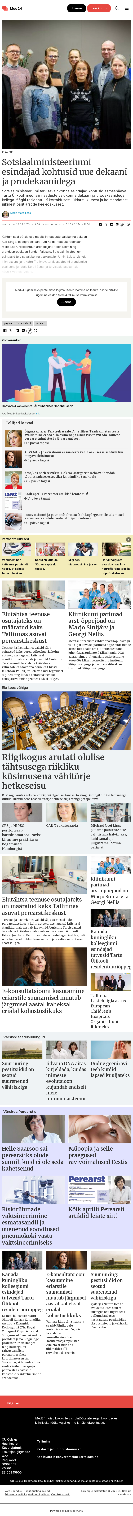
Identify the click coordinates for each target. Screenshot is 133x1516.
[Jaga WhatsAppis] (128, 224)
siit (37, 413)
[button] (128, 539)
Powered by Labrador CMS (66, 1510)
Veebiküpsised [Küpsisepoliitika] (60, 1494)
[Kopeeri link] (122, 224)
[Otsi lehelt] (117, 8)
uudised (41, 323)
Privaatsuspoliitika (16, 1494)
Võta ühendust (14, 1490)
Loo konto (99, 8)
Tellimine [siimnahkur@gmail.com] (44, 1441)
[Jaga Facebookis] (100, 224)
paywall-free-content (17, 323)
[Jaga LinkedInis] (111, 224)
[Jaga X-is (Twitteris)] (106, 224)
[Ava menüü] (127, 8)
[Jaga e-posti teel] (117, 224)
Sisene (77, 8)
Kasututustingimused (37, 1490)
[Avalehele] (34, 8)
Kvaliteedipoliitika (39, 1494)
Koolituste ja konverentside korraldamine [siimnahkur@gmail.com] (67, 1457)
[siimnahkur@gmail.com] (59, 1449)
